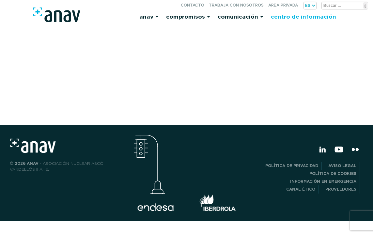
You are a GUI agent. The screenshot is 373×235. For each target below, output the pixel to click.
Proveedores (340, 189)
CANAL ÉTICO (300, 189)
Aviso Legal (342, 166)
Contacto (192, 5)
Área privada (283, 5)
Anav (148, 16)
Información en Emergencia (323, 181)
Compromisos (188, 16)
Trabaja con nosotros (236, 5)
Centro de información (303, 16)
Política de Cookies (332, 173)
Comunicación (240, 16)
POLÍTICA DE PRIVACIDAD (291, 166)
